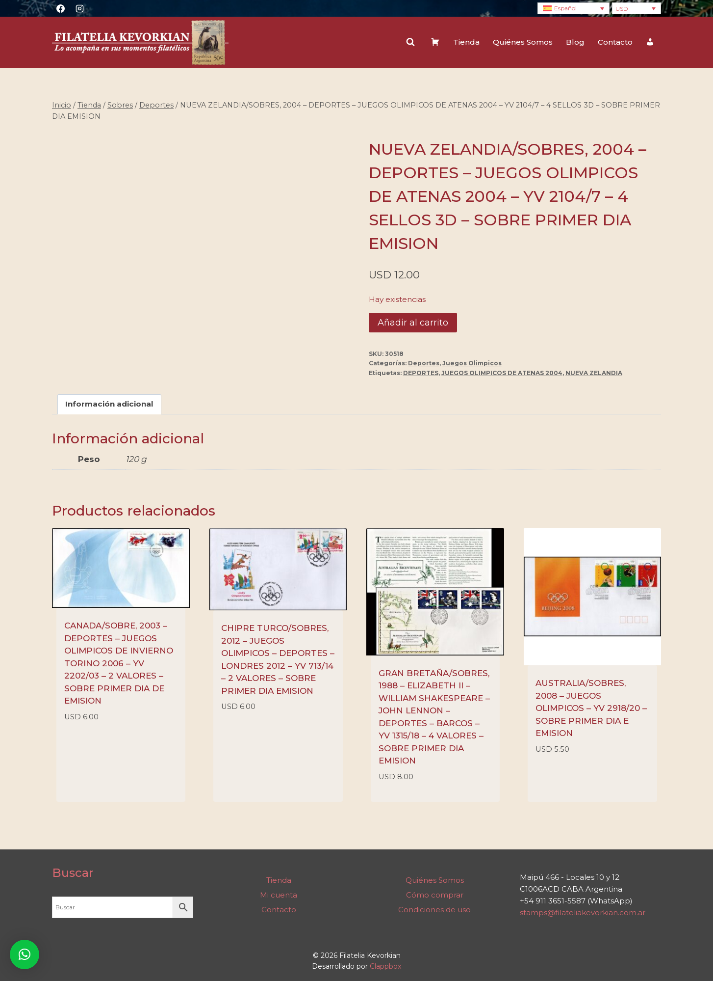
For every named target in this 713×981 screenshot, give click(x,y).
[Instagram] (79, 8)
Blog (575, 42)
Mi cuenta (278, 894)
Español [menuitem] (565, 8)
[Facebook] (60, 8)
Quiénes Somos (523, 42)
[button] (24, 954)
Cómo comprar (434, 894)
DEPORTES (420, 373)
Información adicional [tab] (109, 404)
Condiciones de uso (434, 909)
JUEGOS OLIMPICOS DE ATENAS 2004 (501, 373)
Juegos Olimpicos (472, 363)
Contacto (615, 42)
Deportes (423, 363)
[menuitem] (573, 8)
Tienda (466, 42)
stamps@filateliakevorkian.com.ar (582, 912)
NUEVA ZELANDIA (593, 373)
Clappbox (385, 966)
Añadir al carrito (413, 322)
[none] (573, 8)
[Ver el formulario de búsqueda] (410, 42)
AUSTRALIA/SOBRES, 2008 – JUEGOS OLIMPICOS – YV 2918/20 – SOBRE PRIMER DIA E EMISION (591, 708)
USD (621, 8)
